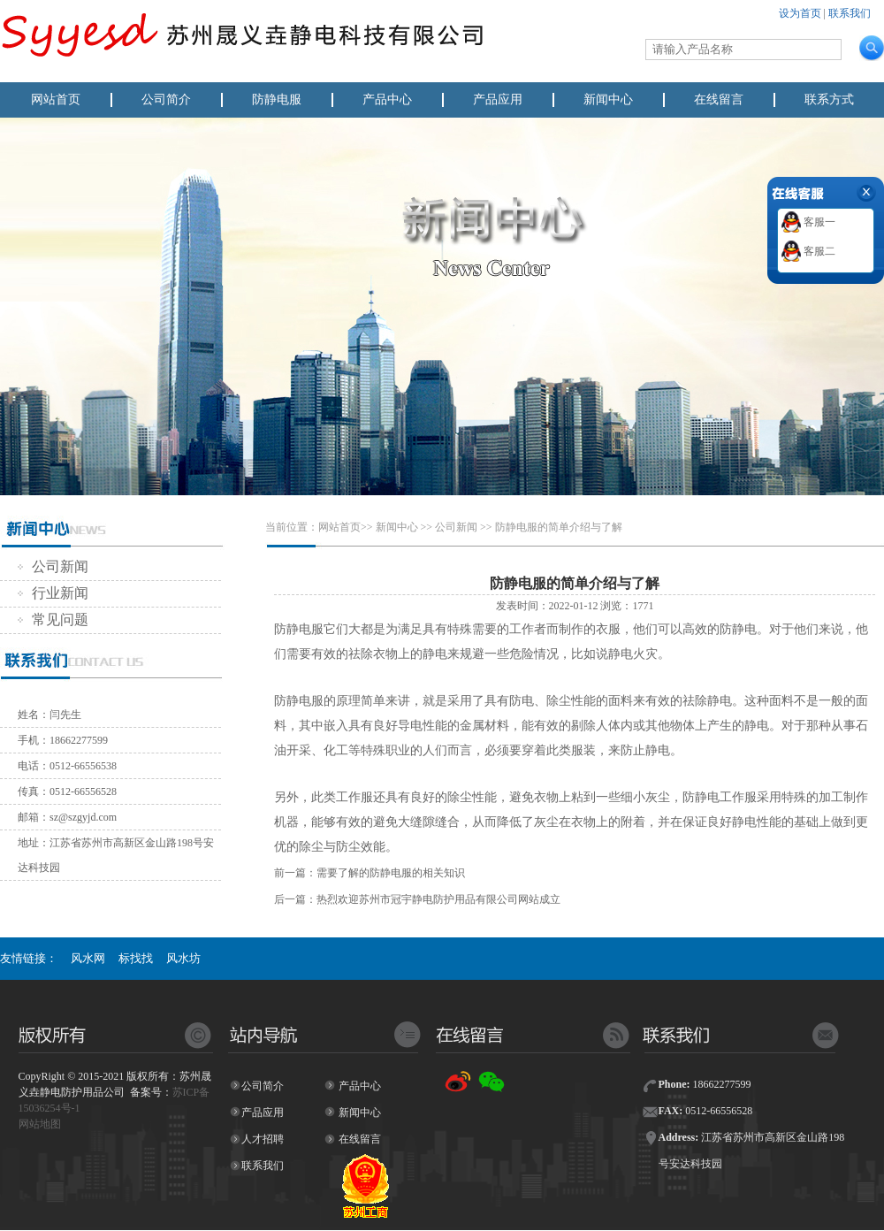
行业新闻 (53, 592)
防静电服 (276, 99)
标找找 (135, 958)
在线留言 (718, 99)
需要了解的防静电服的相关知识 (390, 873)
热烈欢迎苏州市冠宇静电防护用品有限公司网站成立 (438, 899)
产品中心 (387, 99)
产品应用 (497, 99)
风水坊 (183, 958)
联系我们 (849, 13)
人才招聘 (262, 1139)
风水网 (88, 958)
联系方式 (829, 99)
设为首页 (800, 13)
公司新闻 (53, 566)
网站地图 (40, 1124)
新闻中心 (608, 99)
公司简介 (166, 99)
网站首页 (55, 99)
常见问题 (53, 619)
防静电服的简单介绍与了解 (558, 527)
